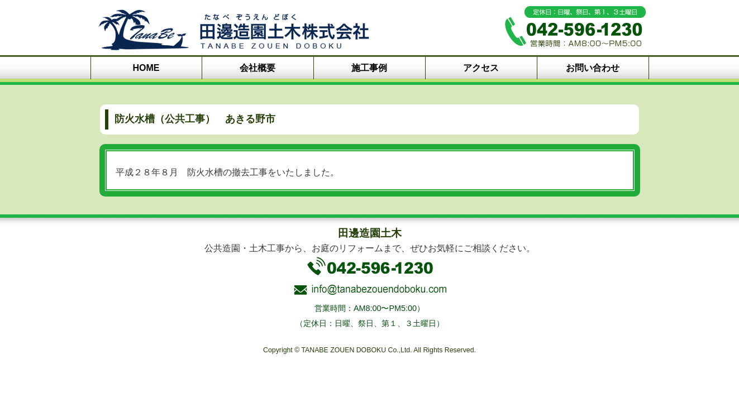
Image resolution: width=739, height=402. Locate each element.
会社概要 (257, 68)
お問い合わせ (592, 68)
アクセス (481, 68)
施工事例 (369, 68)
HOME (146, 68)
